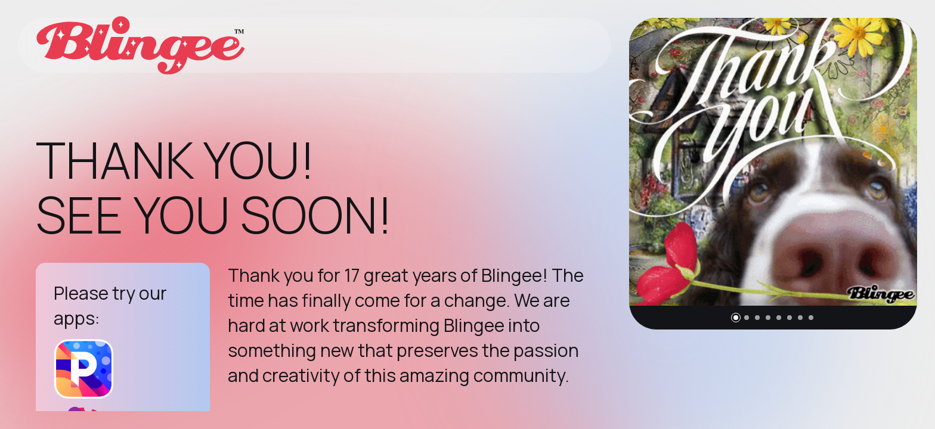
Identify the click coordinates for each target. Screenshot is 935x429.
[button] (735, 317)
